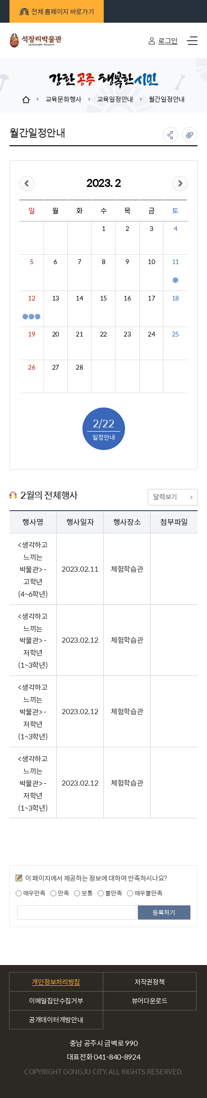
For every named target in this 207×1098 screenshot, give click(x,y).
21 (79, 334)
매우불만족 (144, 893)
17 (151, 298)
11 (175, 261)
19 (31, 334)
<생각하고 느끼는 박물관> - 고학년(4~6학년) (33, 569)
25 (175, 334)
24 (151, 334)
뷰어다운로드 (150, 1000)
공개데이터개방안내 (56, 1019)
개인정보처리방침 (56, 981)
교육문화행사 (63, 99)
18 (175, 298)
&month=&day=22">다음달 (180, 183)
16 (127, 298)
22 (103, 334)
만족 (59, 893)
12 (31, 298)
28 (79, 367)
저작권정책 (150, 981)
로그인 (168, 40)
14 (79, 298)
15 (103, 298)
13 (55, 298)
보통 (83, 893)
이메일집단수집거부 (56, 1000)
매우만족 (30, 893)
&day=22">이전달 (27, 183)
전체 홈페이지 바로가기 (56, 11)
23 (127, 334)
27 (55, 367)
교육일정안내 (115, 99)
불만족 (110, 893)
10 (151, 261)
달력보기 (172, 496)
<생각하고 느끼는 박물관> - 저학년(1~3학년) (33, 641)
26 (31, 367)
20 (55, 334)
